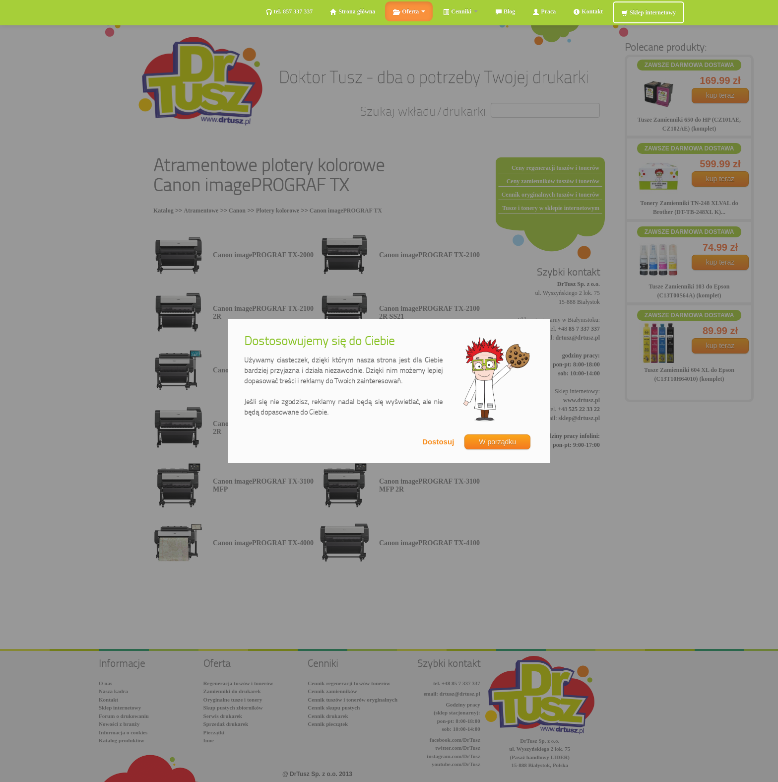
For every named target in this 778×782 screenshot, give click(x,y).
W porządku (497, 442)
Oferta (408, 11)
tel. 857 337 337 (289, 11)
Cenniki (460, 11)
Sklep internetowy (648, 12)
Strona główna (352, 11)
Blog (505, 11)
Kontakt (588, 11)
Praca (544, 11)
